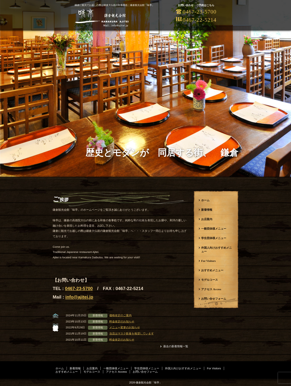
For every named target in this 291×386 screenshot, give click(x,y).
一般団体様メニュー (213, 228)
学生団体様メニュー (213, 238)
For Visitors (208, 260)
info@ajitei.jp (79, 296)
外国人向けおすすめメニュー (216, 249)
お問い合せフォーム (213, 298)
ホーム (205, 200)
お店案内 (206, 219)
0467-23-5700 (79, 288)
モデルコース (209, 279)
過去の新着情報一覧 (175, 346)
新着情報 (206, 209)
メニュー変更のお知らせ (124, 327)
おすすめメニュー (212, 270)
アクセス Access (211, 289)
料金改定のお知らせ (121, 321)
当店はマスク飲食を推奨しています (131, 333)
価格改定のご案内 (120, 315)
